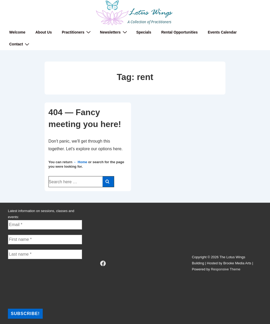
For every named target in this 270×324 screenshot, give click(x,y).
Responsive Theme (225, 269)
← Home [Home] (80, 162)
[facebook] (103, 263)
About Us (43, 32)
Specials (143, 32)
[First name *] (45, 239)
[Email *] (45, 224)
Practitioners (77, 32)
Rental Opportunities (179, 32)
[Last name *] (45, 254)
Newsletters (114, 32)
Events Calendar (222, 32)
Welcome (17, 32)
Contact (20, 44)
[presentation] (29, 283)
